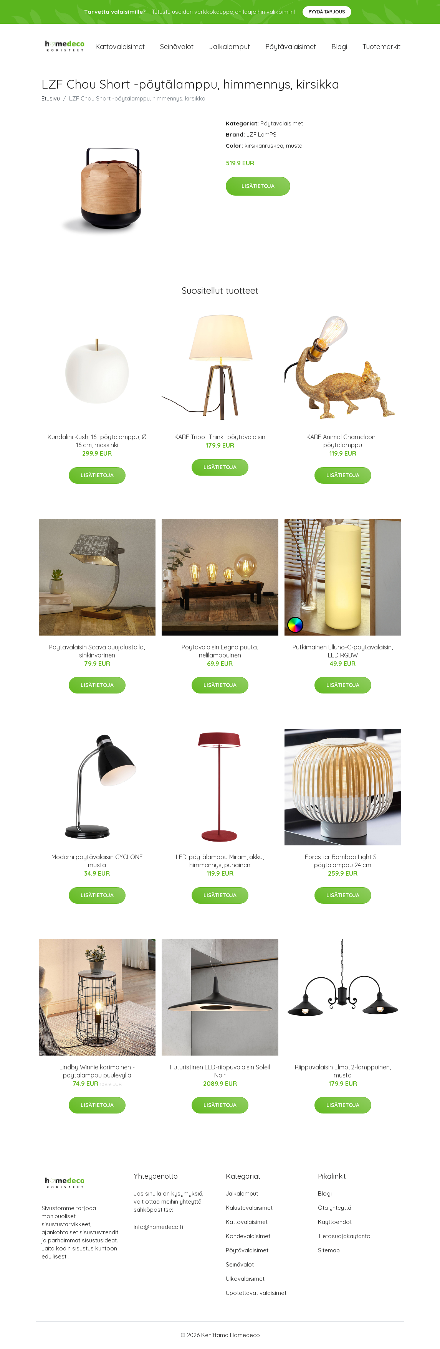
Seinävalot (177, 46)
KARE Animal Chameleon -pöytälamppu (342, 442)
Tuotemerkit (381, 46)
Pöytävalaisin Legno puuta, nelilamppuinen (220, 651)
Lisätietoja (258, 186)
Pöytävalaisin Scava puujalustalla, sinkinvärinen (97, 651)
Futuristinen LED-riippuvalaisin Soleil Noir (220, 1071)
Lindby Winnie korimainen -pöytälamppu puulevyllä (97, 1071)
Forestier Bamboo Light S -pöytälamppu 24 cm (342, 862)
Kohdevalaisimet (248, 1236)
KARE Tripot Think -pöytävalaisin (219, 437)
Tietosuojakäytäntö (344, 1236)
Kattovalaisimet (120, 46)
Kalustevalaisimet (249, 1208)
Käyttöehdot (335, 1222)
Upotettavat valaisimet (256, 1293)
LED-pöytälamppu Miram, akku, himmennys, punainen (220, 862)
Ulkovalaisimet (245, 1279)
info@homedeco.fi (158, 1227)
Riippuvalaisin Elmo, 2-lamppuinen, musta (343, 1071)
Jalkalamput (229, 46)
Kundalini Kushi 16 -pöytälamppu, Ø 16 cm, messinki (97, 442)
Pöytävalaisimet (290, 46)
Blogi (339, 46)
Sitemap (329, 1251)
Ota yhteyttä (334, 1208)
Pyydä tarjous (327, 12)
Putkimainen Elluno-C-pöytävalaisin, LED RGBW (343, 651)
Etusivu (50, 99)
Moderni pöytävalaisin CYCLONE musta (97, 862)
